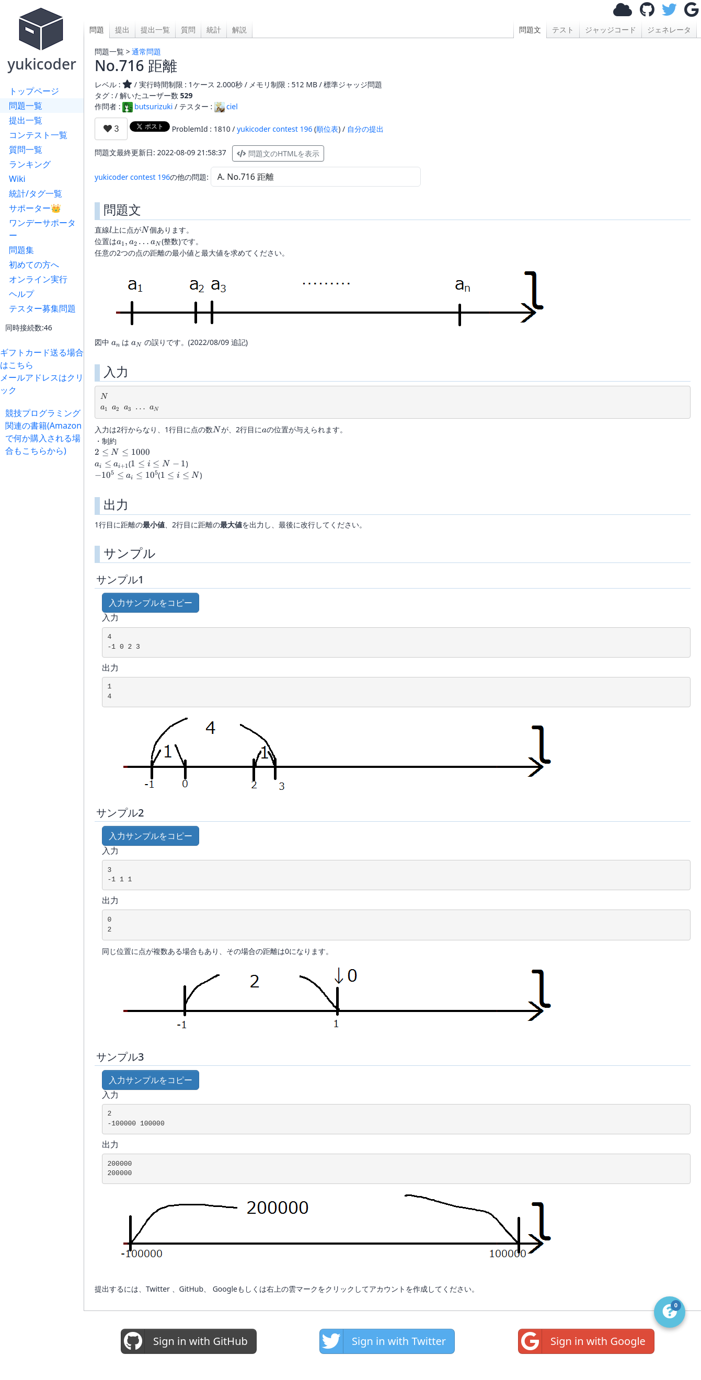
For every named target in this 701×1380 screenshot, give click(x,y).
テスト (563, 29)
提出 (122, 29)
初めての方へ (34, 264)
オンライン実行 (38, 279)
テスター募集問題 (42, 308)
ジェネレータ (669, 29)
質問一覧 (25, 149)
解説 (239, 29)
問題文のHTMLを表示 (278, 153)
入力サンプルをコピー (150, 602)
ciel (226, 106)
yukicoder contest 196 (274, 129)
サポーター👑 (35, 208)
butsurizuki (147, 106)
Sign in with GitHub (184, 1341)
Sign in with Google (582, 1341)
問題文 (530, 29)
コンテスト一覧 (38, 135)
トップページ (34, 91)
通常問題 (146, 51)
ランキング (30, 164)
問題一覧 (25, 105)
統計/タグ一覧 (35, 193)
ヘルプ (21, 294)
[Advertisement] (44, 613)
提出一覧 (25, 120)
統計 (213, 29)
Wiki (17, 179)
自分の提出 (365, 129)
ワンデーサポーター (42, 229)
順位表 (327, 129)
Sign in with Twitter (383, 1341)
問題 (96, 29)
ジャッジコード (610, 29)
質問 (188, 29)
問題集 (21, 250)
